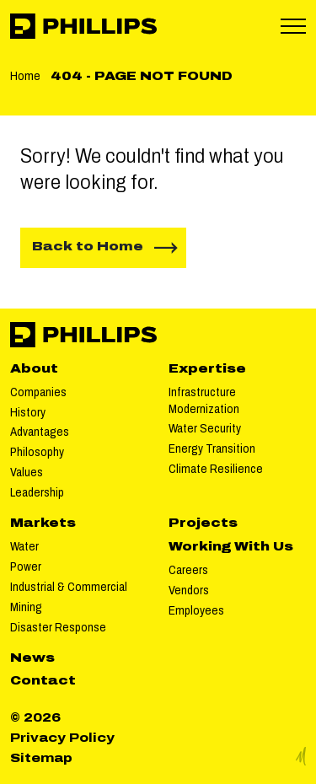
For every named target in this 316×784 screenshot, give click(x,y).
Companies (38, 392)
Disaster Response (58, 627)
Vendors (189, 590)
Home (25, 76)
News (32, 658)
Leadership (37, 492)
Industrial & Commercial (68, 587)
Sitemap (41, 758)
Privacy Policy (62, 738)
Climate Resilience (216, 469)
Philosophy (37, 452)
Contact (43, 680)
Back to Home (87, 246)
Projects (203, 523)
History (28, 412)
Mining (26, 607)
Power (25, 567)
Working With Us (231, 546)
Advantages (39, 432)
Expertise (207, 368)
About (34, 368)
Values (26, 472)
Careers (188, 570)
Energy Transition (212, 449)
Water (24, 546)
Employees (196, 610)
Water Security (205, 428)
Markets (43, 523)
